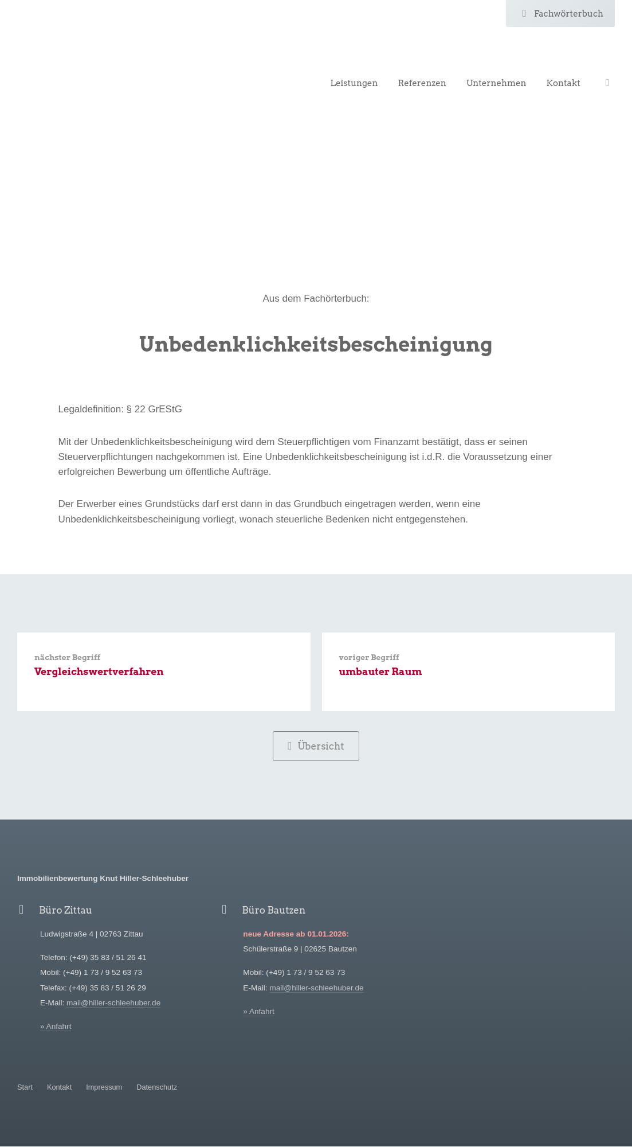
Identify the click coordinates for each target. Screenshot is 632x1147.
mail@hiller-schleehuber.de (113, 1004)
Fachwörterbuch (560, 14)
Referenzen (422, 83)
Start (25, 1087)
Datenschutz (156, 1087)
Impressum (104, 1087)
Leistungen (354, 83)
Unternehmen (496, 83)
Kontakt (563, 83)
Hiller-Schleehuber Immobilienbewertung (88, 56)
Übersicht (316, 746)
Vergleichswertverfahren (99, 672)
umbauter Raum (380, 672)
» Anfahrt (55, 1027)
